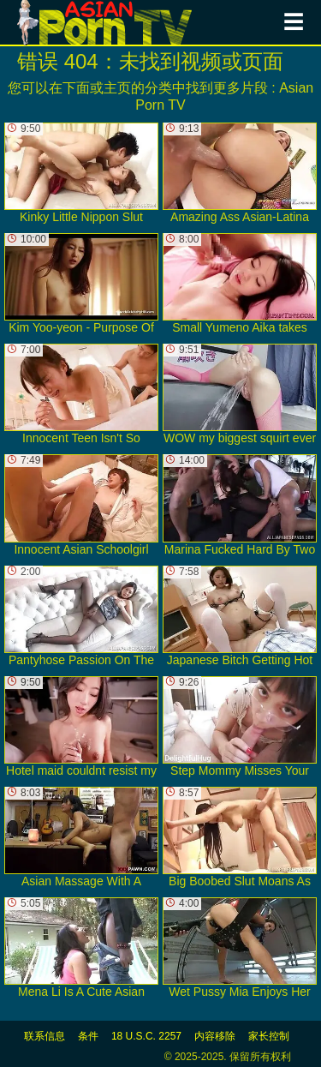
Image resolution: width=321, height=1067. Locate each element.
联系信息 (44, 1036)
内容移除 (214, 1036)
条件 (88, 1036)
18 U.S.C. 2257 (146, 1036)
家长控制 (268, 1036)
